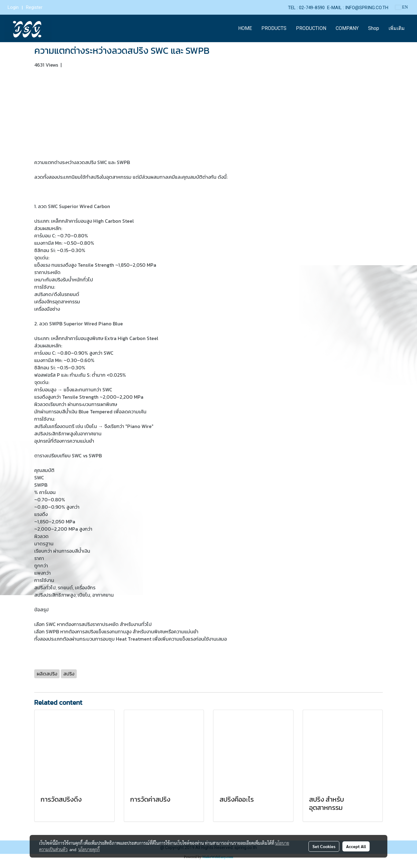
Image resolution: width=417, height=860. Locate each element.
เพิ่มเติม (397, 28)
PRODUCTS (273, 28)
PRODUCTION (311, 28)
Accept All (356, 846)
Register (34, 7)
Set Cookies (323, 846)
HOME (245, 28)
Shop (373, 28)
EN (401, 7)
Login (13, 7)
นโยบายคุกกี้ (89, 849)
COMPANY (347, 28)
